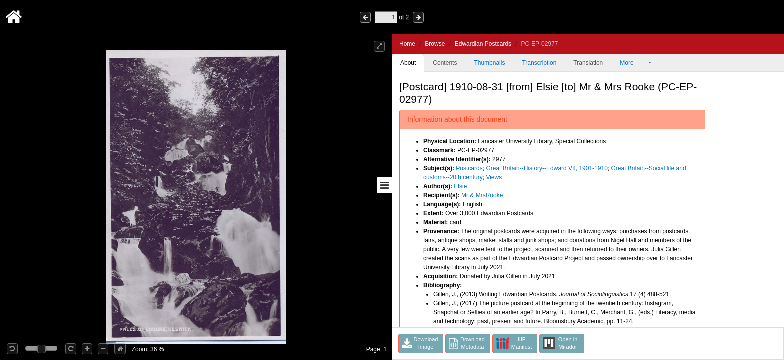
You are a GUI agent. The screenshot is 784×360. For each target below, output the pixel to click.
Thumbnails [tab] (489, 63)
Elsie (460, 186)
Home (408, 44)
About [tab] (408, 63)
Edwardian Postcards (483, 44)
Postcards (469, 168)
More (633, 63)
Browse (435, 44)
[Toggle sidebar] (384, 186)
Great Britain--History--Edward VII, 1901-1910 (547, 168)
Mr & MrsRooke (482, 195)
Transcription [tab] (539, 63)
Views (494, 177)
